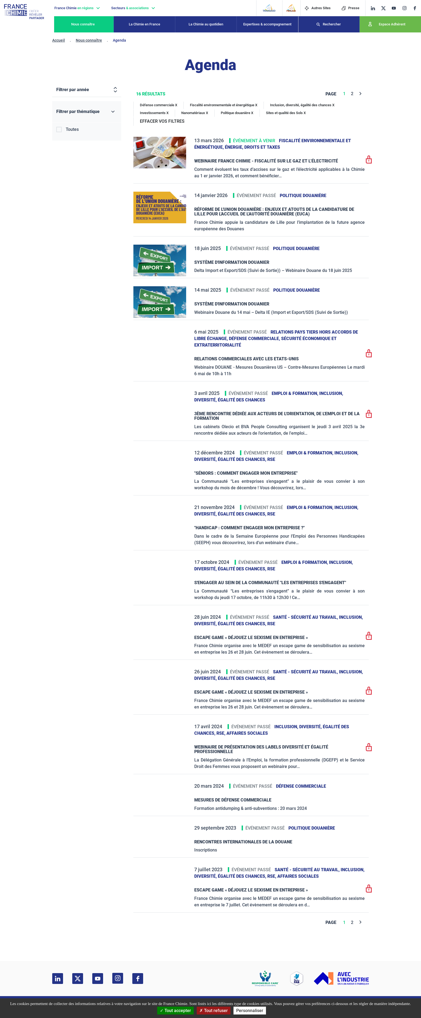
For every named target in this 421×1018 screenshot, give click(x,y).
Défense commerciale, (255, 338)
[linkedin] (373, 8)
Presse (350, 8)
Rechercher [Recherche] (332, 24)
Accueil (58, 40)
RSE (271, 459)
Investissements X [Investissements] (154, 113)
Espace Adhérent (392, 24)
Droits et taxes (262, 147)
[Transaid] (269, 8)
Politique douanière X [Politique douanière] (237, 113)
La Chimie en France (144, 24)
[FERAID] (291, 8)
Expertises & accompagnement (267, 24)
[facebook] (416, 8)
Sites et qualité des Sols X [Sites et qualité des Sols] (286, 113)
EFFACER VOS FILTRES (162, 121)
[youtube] (395, 8)
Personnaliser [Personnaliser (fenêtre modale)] (249, 1010)
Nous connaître (83, 24)
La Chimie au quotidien (206, 24)
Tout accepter (175, 1010)
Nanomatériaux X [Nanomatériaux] (194, 113)
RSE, (221, 733)
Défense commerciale (301, 786)
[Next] (360, 93)
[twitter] (385, 8)
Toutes (72, 129)
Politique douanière (303, 195)
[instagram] (406, 8)
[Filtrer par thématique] (86, 111)
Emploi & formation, (295, 393)
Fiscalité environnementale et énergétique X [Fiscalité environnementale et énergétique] (223, 105)
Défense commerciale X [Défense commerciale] (158, 105)
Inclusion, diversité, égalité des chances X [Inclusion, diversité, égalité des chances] (302, 105)
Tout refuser (213, 1010)
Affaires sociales (247, 733)
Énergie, (234, 147)
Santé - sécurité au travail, (306, 617)
